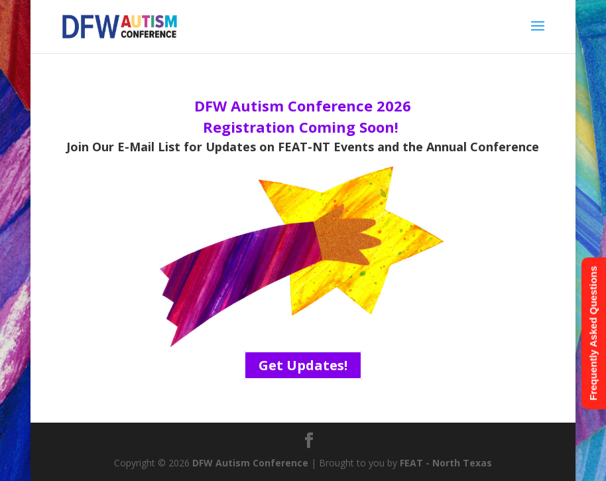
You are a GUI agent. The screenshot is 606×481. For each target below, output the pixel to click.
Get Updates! (303, 365)
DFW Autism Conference (250, 462)
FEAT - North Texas (446, 462)
